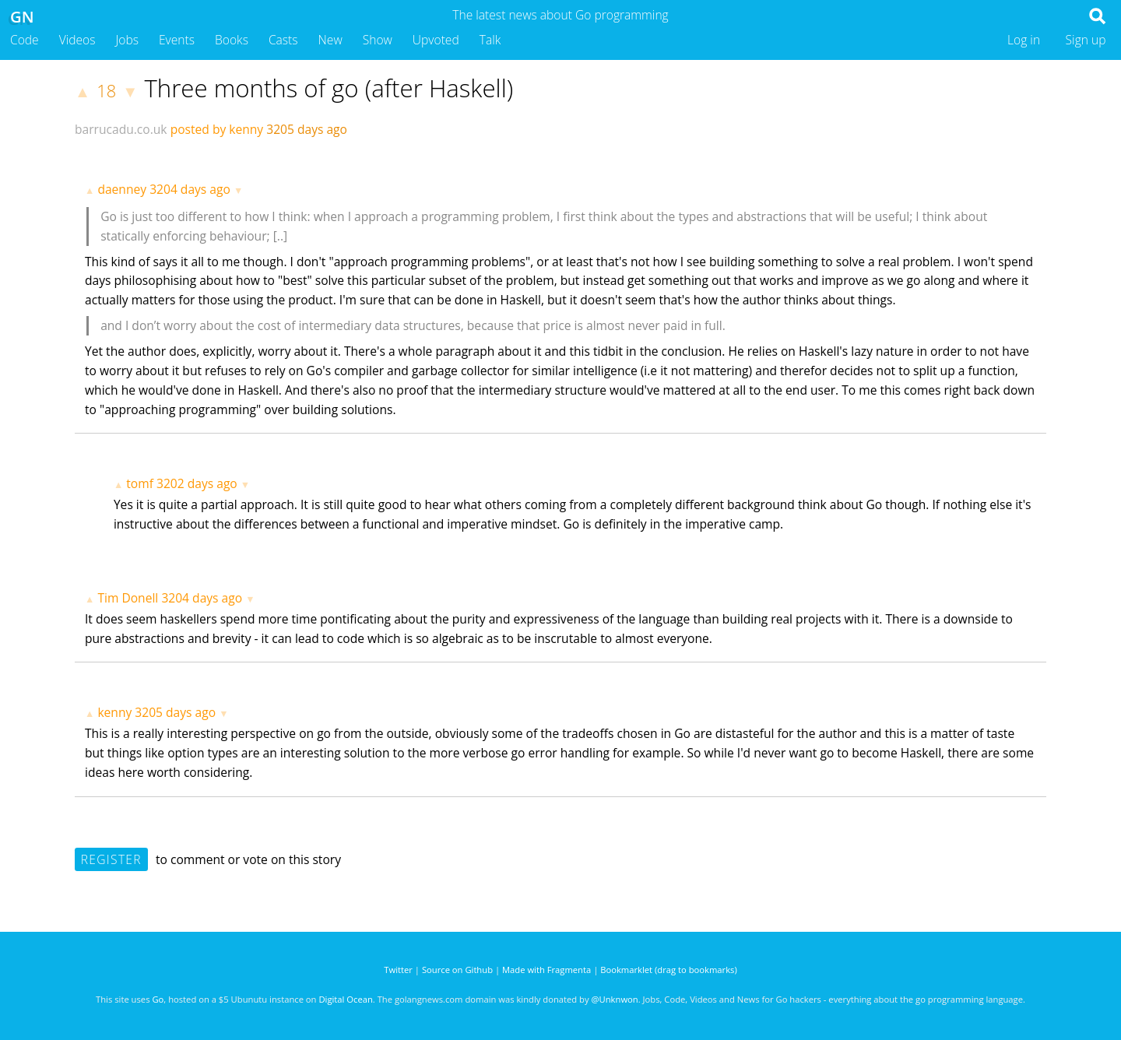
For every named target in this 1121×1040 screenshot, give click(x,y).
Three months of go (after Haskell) (328, 88)
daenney (121, 189)
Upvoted (436, 39)
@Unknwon (615, 999)
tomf (139, 483)
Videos (77, 39)
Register (111, 859)
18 (106, 90)
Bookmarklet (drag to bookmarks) (668, 969)
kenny (114, 712)
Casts (283, 39)
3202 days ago (196, 483)
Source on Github (457, 969)
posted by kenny (217, 129)
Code (24, 39)
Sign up (1086, 39)
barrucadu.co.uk (121, 129)
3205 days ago (175, 712)
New (330, 39)
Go (157, 999)
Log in (1023, 39)
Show (377, 39)
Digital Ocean (345, 999)
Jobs (127, 39)
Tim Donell (127, 597)
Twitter (398, 969)
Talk (490, 39)
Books (231, 39)
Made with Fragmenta (546, 969)
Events (177, 39)
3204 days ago (189, 189)
